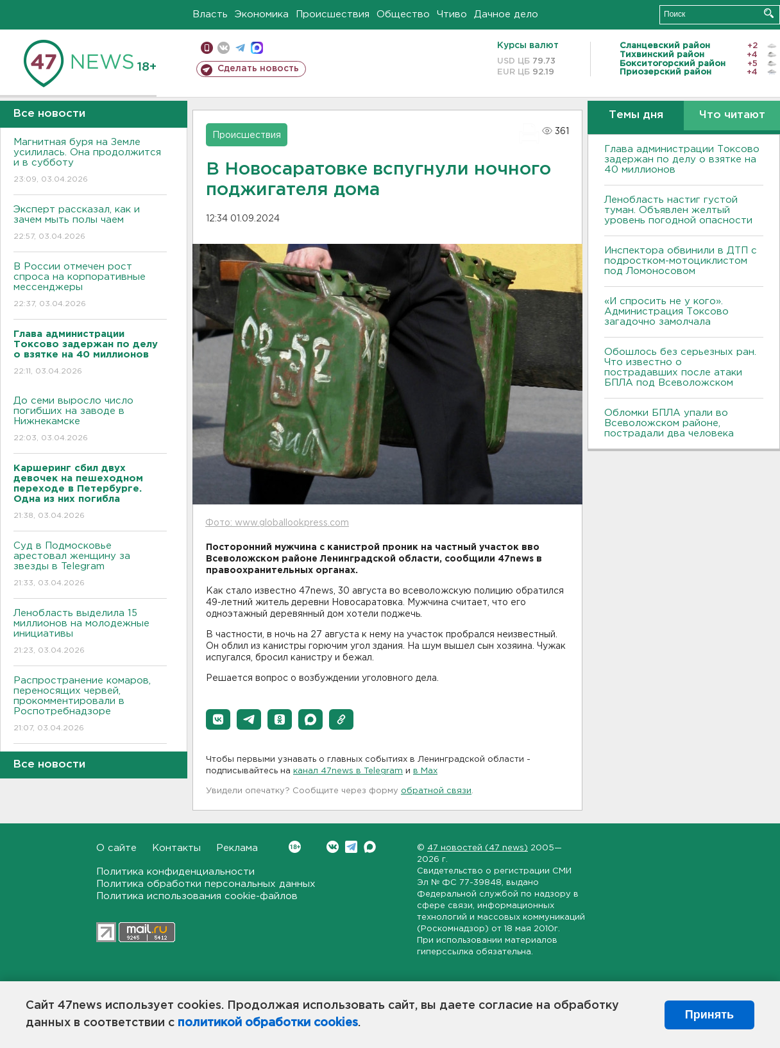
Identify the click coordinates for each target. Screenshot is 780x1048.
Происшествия (332, 14)
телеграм (240, 48)
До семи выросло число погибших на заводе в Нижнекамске (90, 420)
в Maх (425, 771)
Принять (709, 1014)
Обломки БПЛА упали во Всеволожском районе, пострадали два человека (669, 423)
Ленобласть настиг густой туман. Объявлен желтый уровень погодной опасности (678, 210)
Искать (769, 13)
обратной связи (436, 791)
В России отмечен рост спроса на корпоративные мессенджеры (90, 285)
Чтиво (452, 14)
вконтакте (223, 48)
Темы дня (636, 115)
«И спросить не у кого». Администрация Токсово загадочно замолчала (666, 311)
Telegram (351, 847)
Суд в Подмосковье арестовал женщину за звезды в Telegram (90, 565)
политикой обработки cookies (268, 1023)
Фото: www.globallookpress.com (277, 523)
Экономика (262, 14)
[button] (218, 719)
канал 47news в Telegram (348, 771)
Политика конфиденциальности (175, 872)
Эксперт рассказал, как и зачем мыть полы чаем (90, 223)
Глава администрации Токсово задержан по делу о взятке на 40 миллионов (681, 159)
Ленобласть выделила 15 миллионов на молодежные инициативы (90, 632)
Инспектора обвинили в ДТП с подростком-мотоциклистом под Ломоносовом (680, 260)
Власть (210, 14)
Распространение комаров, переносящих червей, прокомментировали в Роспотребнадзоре (90, 705)
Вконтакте (295, 847)
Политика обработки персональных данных (206, 884)
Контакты (176, 848)
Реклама (237, 848)
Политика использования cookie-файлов (197, 896)
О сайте (116, 848)
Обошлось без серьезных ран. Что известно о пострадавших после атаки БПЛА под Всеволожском (680, 367)
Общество (403, 14)
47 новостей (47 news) (477, 848)
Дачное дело (506, 14)
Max (370, 847)
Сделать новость (258, 69)
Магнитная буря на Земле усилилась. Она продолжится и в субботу (90, 161)
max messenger (257, 48)
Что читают (732, 115)
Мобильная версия (207, 48)
